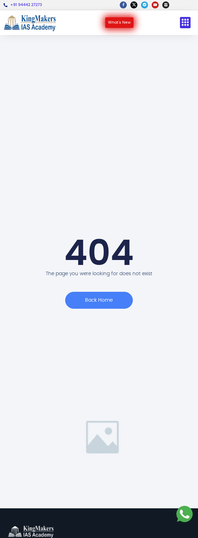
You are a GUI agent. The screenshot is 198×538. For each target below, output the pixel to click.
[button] (185, 23)
